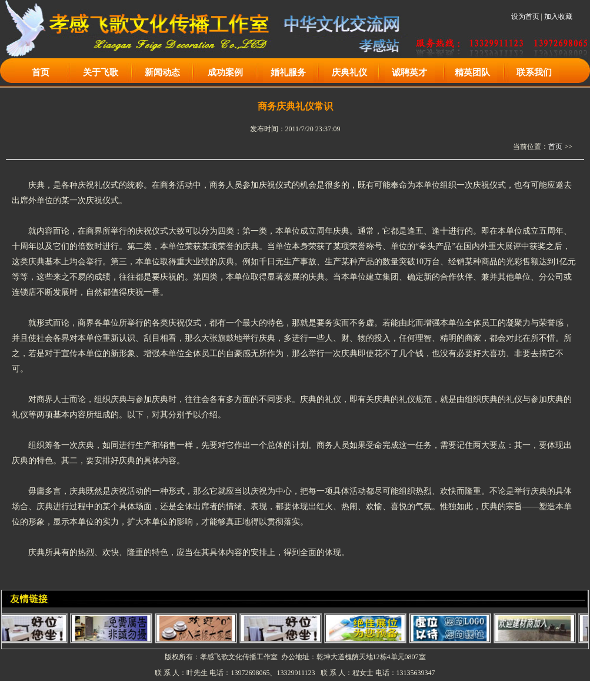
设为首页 (525, 16)
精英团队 (472, 72)
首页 (40, 72)
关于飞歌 (100, 72)
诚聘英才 (409, 72)
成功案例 (225, 72)
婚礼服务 (288, 72)
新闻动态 (162, 72)
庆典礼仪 (349, 72)
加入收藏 (558, 16)
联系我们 (534, 72)
